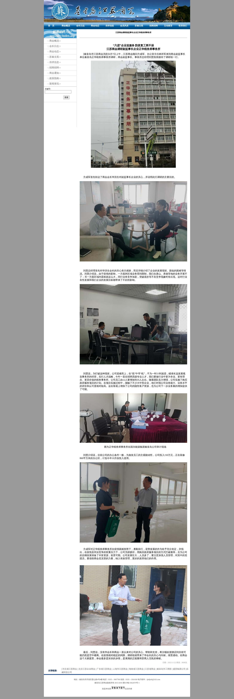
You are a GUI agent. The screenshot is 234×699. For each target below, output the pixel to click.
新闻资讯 (54, 83)
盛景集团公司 (179, 669)
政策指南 (54, 78)
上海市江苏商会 (120, 669)
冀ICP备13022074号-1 (131, 683)
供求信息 (110, 26)
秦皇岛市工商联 (164, 669)
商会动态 (95, 26)
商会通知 (54, 73)
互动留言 (168, 26)
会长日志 (80, 26)
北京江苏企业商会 (86, 669)
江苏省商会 (150, 669)
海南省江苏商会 (136, 669)
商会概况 (66, 26)
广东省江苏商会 (104, 669)
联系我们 (183, 26)
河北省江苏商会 (69, 669)
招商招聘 (153, 26)
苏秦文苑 (139, 26)
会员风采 (124, 26)
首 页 (51, 26)
